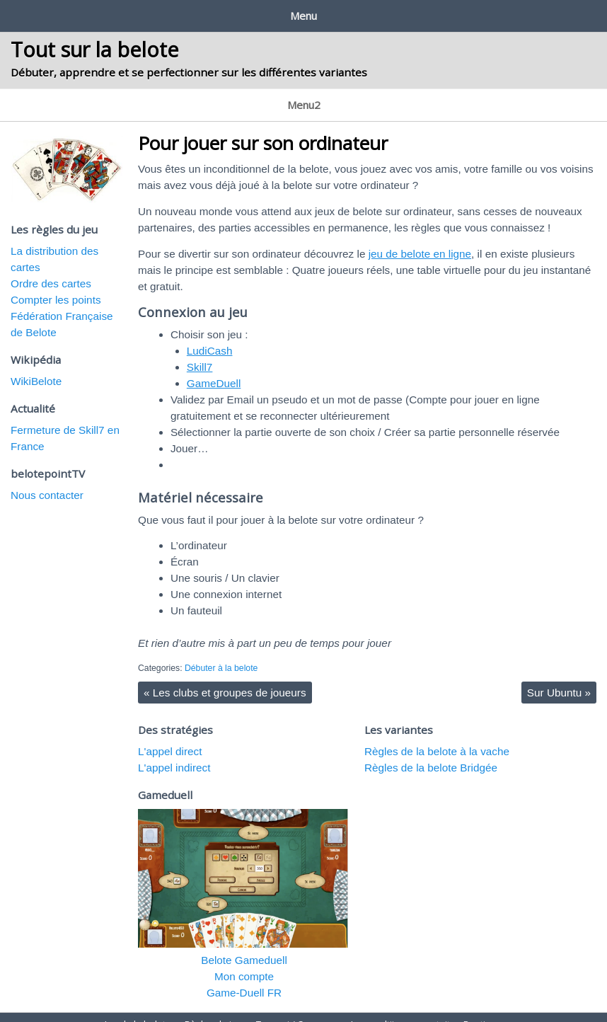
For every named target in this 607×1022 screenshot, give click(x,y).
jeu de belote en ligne (420, 240)
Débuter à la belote (221, 654)
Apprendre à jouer (112, 95)
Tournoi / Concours (253, 13)
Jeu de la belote (50, 13)
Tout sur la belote (95, 44)
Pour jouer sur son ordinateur (263, 129)
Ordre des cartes (51, 269)
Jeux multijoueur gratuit (381, 13)
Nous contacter (47, 481)
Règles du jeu (148, 13)
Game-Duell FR (244, 978)
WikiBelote (36, 367)
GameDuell (214, 369)
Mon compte (244, 962)
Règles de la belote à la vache (436, 737)
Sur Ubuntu (559, 678)
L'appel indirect (174, 753)
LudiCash (210, 337)
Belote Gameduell (244, 946)
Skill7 (200, 353)
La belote (31, 95)
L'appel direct (170, 737)
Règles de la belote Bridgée (430, 753)
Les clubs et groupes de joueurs (225, 678)
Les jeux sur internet (218, 95)
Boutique (486, 13)
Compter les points (56, 286)
